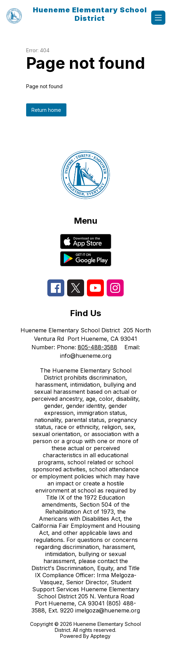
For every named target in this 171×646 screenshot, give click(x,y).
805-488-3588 (97, 347)
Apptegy (100, 636)
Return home (46, 110)
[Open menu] (158, 18)
